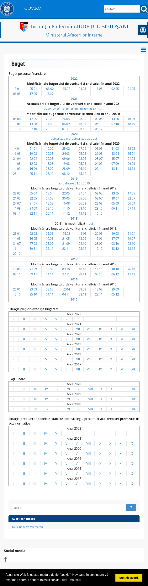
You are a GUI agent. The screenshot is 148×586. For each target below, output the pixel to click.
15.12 (82, 174)
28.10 (82, 208)
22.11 (33, 213)
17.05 (33, 94)
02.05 (115, 89)
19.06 (99, 238)
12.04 (66, 289)
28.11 (82, 274)
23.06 (82, 158)
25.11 (33, 174)
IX (100, 329)
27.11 (66, 274)
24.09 (33, 208)
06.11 (115, 208)
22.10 (33, 129)
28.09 (66, 168)
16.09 (82, 124)
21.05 (17, 198)
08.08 (82, 289)
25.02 (66, 148)
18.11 (131, 168)
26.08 (82, 203)
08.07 (99, 158)
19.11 (33, 248)
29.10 (99, 208)
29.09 (115, 289)
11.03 (115, 148)
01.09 (49, 124)
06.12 (92, 109)
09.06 (75, 109)
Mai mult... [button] (77, 580)
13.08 (33, 124)
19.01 (17, 89)
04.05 (131, 89)
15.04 (49, 193)
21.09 (66, 243)
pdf (90, 223)
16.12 (99, 213)
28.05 (57, 109)
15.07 (49, 94)
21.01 (33, 148)
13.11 (115, 168)
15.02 (66, 89)
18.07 (115, 198)
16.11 (17, 248)
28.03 (17, 193)
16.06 (131, 119)
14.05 (131, 193)
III (34, 319)
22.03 (99, 233)
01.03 (82, 89)
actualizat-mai (61, 138)
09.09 (131, 163)
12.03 (131, 148)
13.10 (17, 294)
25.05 (49, 119)
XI (121, 329)
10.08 (17, 124)
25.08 (82, 163)
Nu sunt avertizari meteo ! (28, 527)
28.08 (99, 203)
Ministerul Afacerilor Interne (74, 35)
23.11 (17, 174)
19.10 (17, 129)
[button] (143, 30)
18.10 (131, 124)
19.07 (131, 238)
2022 (74, 78)
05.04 (33, 193)
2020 (74, 134)
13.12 (82, 213)
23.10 (131, 243)
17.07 (115, 238)
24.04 (82, 193)
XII (133, 329)
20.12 (17, 253)
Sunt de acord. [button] (129, 577)
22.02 (33, 233)
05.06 (82, 198)
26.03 (99, 153)
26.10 (131, 269)
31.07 (33, 203)
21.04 (17, 158)
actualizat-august (84, 138)
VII (78, 329)
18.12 (131, 248)
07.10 (115, 124)
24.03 (66, 153)
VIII (89, 329)
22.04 (33, 158)
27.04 (47, 109)
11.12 (66, 213)
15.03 (66, 233)
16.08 (66, 203)
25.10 (49, 129)
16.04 (131, 153)
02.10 (82, 243)
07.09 (115, 163)
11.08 (17, 163)
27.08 (33, 243)
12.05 (33, 119)
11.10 (66, 208)
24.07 (17, 203)
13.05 (115, 193)
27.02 (82, 148)
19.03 (33, 153)
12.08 (33, 163)
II (24, 319)
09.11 (99, 168)
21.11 (49, 248)
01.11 (66, 129)
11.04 (131, 233)
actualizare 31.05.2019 (74, 183)
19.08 (66, 163)
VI (67, 319)
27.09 (33, 269)
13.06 (82, 238)
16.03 (99, 89)
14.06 (115, 119)
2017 (74, 259)
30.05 (66, 198)
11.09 (17, 168)
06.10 (99, 124)
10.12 (100, 109)
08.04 (17, 119)
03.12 (49, 174)
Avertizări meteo (23, 519)
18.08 (49, 163)
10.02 (49, 148)
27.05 (49, 198)
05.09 (115, 203)
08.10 (49, 208)
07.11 (131, 208)
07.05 (49, 158)
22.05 (66, 193)
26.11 (49, 213)
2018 (74, 218)
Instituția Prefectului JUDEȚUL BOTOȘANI (79, 26)
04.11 (66, 294)
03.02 (50, 89)
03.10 (115, 243)
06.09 (84, 109)
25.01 (33, 89)
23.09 (49, 168)
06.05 (17, 94)
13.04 (115, 153)
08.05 (99, 193)
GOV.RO (32, 8)
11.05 (17, 238)
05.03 (99, 148)
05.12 (99, 274)
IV (45, 319)
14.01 (17, 148)
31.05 (66, 109)
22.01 (17, 289)
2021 (74, 99)
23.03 (33, 289)
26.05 (66, 119)
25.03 (82, 153)
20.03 (49, 153)
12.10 (99, 269)
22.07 (131, 198)
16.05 (33, 238)
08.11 (17, 213)
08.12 (99, 129)
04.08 (131, 158)
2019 (74, 179)
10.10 (82, 269)
